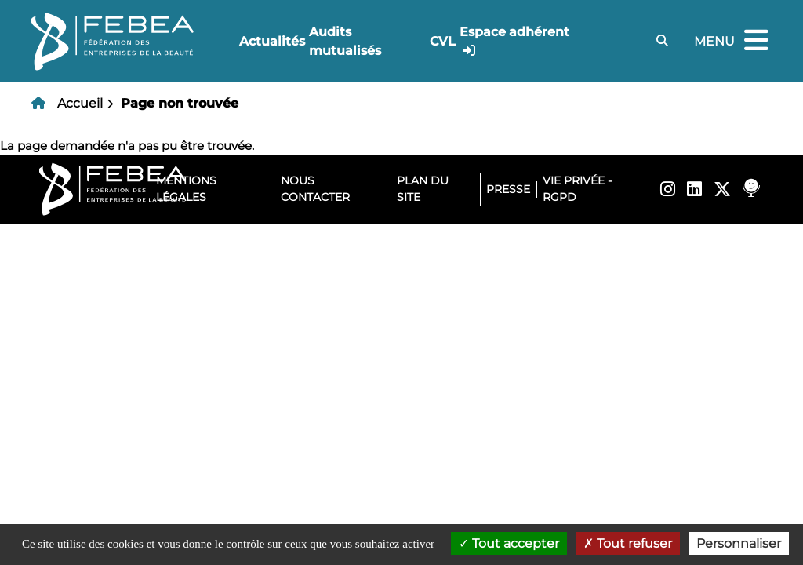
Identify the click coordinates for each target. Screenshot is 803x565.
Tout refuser (627, 543)
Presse (508, 189)
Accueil (80, 103)
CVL (443, 41)
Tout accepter (509, 543)
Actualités (272, 41)
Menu (733, 41)
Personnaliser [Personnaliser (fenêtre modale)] (738, 543)
